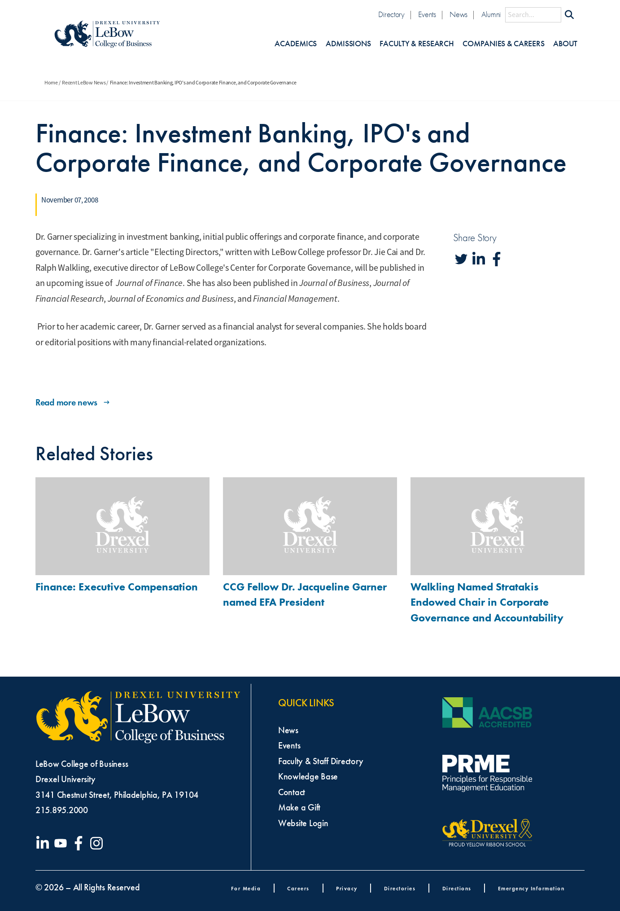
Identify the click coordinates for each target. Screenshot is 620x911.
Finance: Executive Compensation (116, 586)
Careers (298, 888)
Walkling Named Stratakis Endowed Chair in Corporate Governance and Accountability (486, 602)
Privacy (347, 888)
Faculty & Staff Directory (320, 761)
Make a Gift (299, 807)
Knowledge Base (308, 776)
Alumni (491, 14)
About (565, 43)
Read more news (73, 402)
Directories (400, 888)
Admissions (348, 43)
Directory (391, 14)
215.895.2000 (61, 810)
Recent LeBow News (83, 82)
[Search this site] (533, 14)
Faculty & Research (417, 43)
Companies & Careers (503, 43)
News (458, 14)
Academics (296, 43)
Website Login (303, 823)
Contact (291, 792)
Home (51, 82)
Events (427, 14)
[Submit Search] (569, 14)
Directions (457, 888)
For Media (246, 888)
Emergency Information (531, 888)
